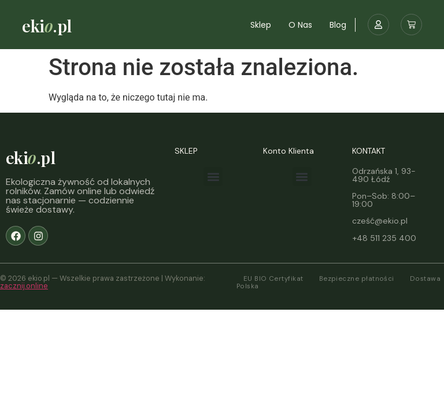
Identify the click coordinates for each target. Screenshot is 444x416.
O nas (300, 25)
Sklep (260, 25)
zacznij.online (24, 286)
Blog (338, 25)
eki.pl (46, 25)
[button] (213, 176)
